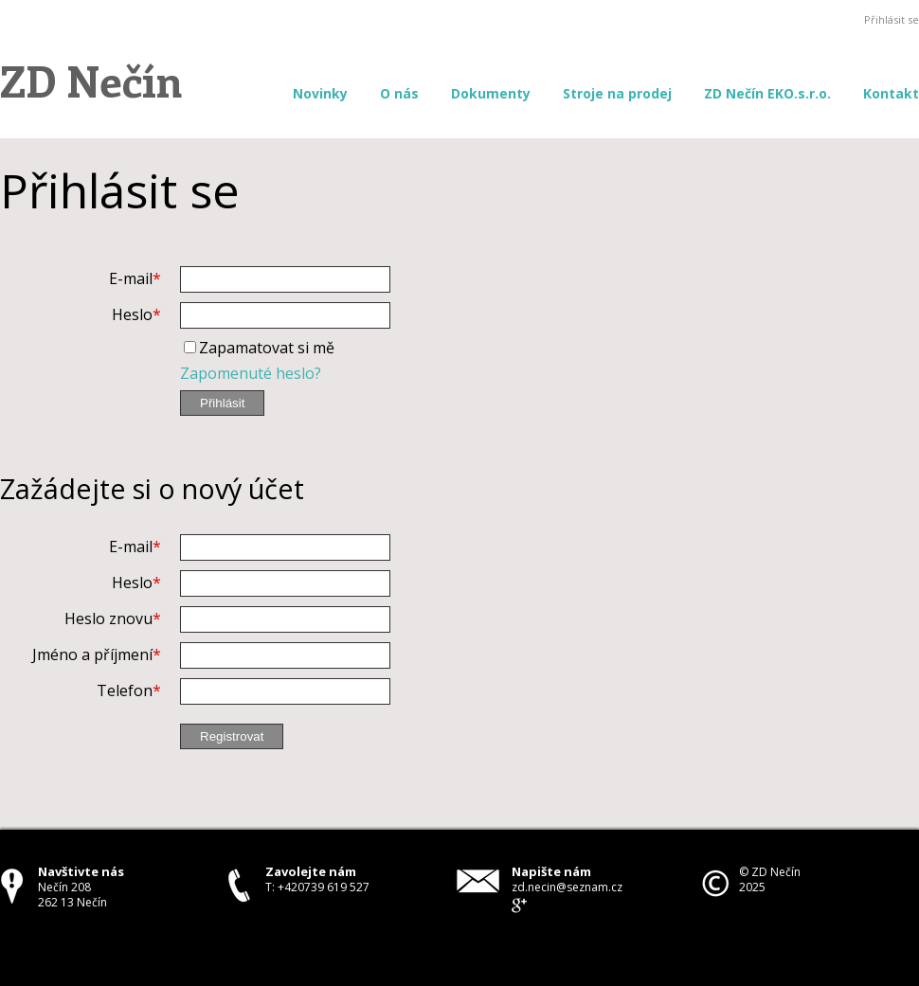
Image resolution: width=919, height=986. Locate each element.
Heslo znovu (108, 618)
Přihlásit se (891, 19)
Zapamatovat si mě (266, 347)
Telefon (125, 690)
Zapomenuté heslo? (250, 373)
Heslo (132, 314)
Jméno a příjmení (92, 654)
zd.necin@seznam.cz (567, 887)
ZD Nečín (91, 79)
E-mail (131, 278)
